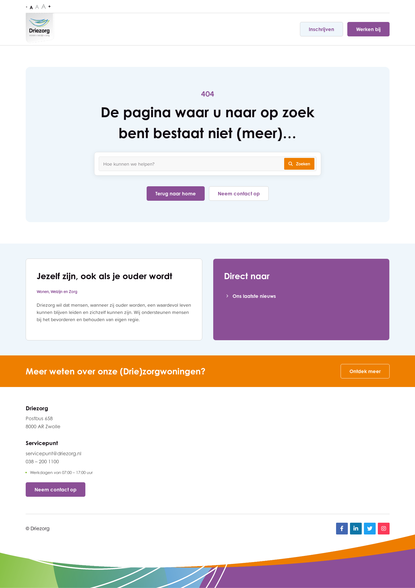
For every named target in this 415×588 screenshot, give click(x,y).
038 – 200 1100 (42, 461)
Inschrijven (321, 29)
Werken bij (368, 29)
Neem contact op (239, 193)
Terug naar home (175, 193)
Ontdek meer (365, 371)
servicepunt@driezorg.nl (53, 453)
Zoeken (299, 164)
